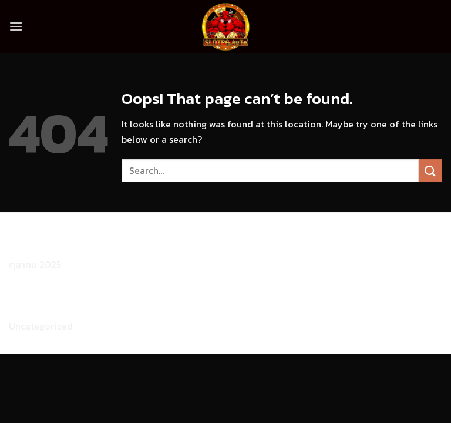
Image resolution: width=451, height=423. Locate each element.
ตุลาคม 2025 (35, 264)
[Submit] (430, 170)
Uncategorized (41, 326)
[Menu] (16, 26)
